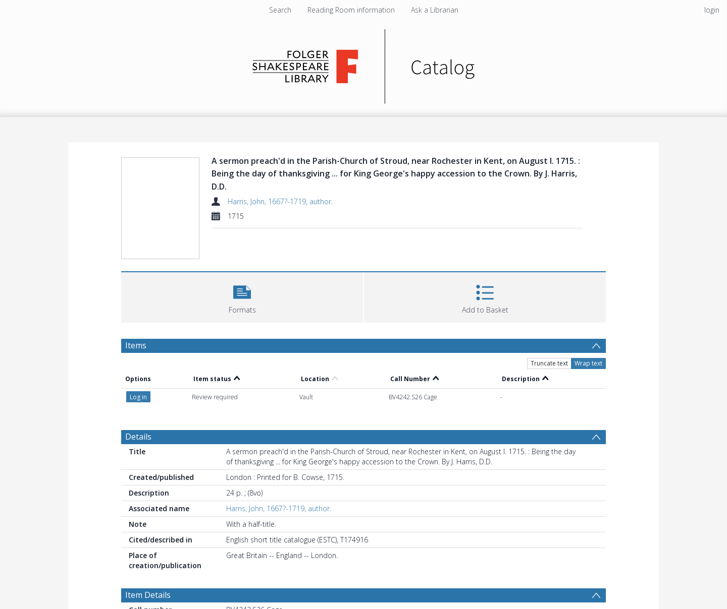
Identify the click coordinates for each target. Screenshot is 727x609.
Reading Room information (351, 10)
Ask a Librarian (434, 10)
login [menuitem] (711, 10)
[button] (242, 296)
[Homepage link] (363, 64)
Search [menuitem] (280, 10)
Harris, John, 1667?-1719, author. (280, 201)
